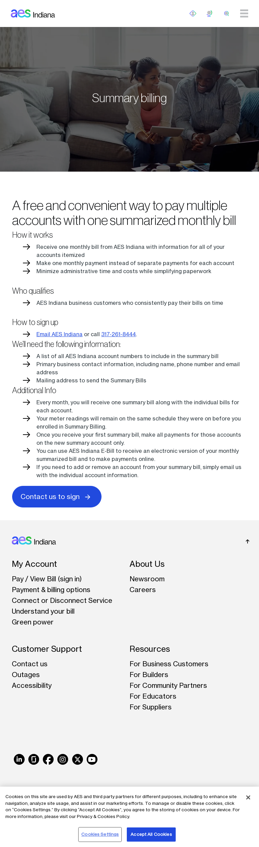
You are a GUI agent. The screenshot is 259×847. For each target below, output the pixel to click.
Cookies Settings (100, 834)
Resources (150, 649)
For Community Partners (168, 685)
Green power (33, 622)
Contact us (30, 664)
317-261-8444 (118, 334)
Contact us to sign (57, 496)
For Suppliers (151, 707)
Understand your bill (43, 611)
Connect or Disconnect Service (62, 600)
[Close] (248, 797)
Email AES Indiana (59, 334)
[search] (226, 13)
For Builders (149, 674)
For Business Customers (169, 664)
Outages (26, 674)
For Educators (153, 696)
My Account (34, 564)
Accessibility (32, 685)
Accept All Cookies (151, 834)
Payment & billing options (51, 589)
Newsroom (147, 579)
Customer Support (47, 649)
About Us (147, 564)
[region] (129, 817)
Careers (143, 589)
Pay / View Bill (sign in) (47, 579)
